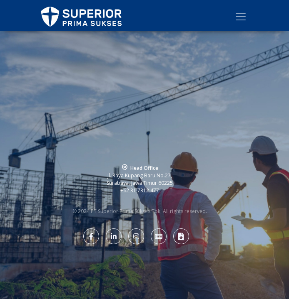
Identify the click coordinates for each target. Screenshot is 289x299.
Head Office (144, 168)
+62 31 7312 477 (139, 190)
